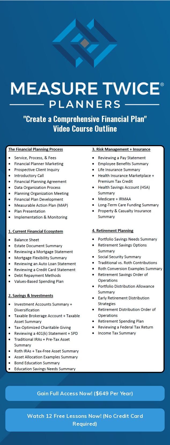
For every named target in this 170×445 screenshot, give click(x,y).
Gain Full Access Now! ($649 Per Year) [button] (85, 393)
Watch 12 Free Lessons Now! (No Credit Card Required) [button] (85, 420)
